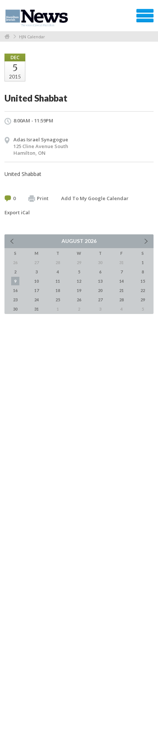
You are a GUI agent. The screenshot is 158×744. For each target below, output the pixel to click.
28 (121, 299)
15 (142, 281)
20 (100, 290)
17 (36, 290)
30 (15, 309)
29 (142, 299)
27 (100, 299)
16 (15, 290)
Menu (145, 15)
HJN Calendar (32, 36)
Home (7, 36)
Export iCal (17, 212)
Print (38, 198)
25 (58, 299)
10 (36, 281)
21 (121, 290)
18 (58, 290)
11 (58, 281)
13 (100, 281)
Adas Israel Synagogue (40, 139)
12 (79, 281)
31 (36, 309)
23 (15, 299)
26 (79, 299)
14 (121, 281)
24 (36, 299)
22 (142, 290)
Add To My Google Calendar (95, 198)
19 (79, 290)
